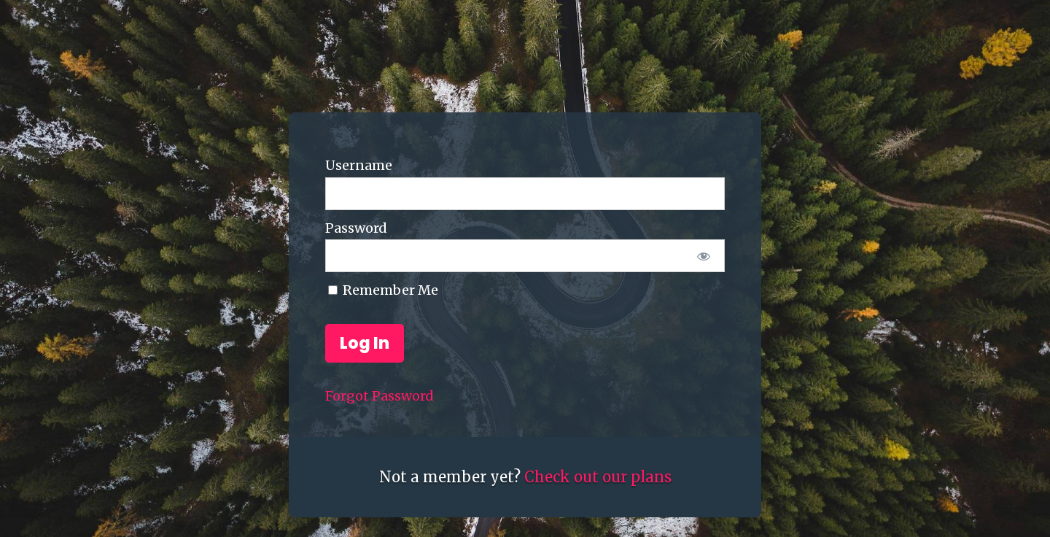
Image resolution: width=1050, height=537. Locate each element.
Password (356, 228)
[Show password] (704, 255)
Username (358, 165)
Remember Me (383, 290)
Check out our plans (598, 477)
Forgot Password (379, 395)
